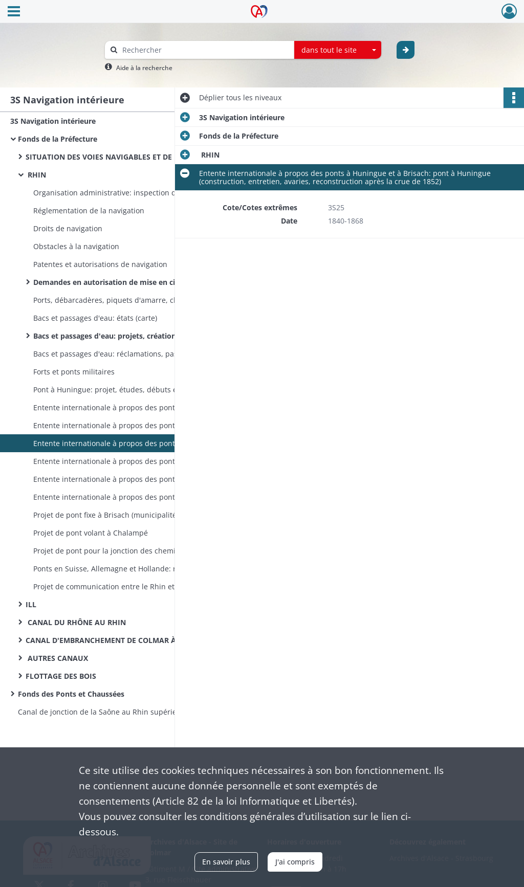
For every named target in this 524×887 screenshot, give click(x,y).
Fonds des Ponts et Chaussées (71, 694)
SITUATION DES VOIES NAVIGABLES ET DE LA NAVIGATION (128, 157)
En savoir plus (226, 862)
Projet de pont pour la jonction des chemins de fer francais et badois (135, 551)
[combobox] (337, 50)
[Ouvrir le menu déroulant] (14, 12)
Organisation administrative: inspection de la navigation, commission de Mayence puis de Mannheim (135, 192)
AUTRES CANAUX (57, 658)
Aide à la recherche (144, 67)
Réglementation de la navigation (88, 210)
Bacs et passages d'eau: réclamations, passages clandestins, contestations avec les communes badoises (135, 354)
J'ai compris (295, 862)
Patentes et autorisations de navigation (101, 264)
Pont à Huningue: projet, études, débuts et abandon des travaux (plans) (135, 389)
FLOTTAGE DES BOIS (61, 676)
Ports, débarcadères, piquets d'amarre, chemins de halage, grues (135, 300)
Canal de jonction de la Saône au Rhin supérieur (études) (116, 712)
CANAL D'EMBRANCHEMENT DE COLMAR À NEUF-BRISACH (128, 640)
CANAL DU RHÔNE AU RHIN (76, 622)
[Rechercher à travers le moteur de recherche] (204, 50)
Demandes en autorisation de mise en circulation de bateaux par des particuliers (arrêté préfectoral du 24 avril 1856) (135, 282)
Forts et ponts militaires (74, 371)
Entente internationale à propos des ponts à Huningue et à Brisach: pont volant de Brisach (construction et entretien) (135, 479)
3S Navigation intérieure (53, 121)
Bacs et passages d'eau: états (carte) (95, 318)
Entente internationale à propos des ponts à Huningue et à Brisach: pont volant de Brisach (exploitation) (135, 497)
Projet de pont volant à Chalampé (90, 533)
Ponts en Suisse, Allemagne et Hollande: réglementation (129, 568)
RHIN (36, 175)
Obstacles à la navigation (76, 246)
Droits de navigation (67, 228)
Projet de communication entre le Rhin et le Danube (122, 586)
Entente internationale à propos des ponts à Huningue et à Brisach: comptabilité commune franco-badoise (135, 425)
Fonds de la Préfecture (57, 139)
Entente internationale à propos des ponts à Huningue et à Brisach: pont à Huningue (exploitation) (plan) (135, 461)
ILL (31, 604)
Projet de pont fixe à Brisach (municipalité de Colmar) (124, 515)
